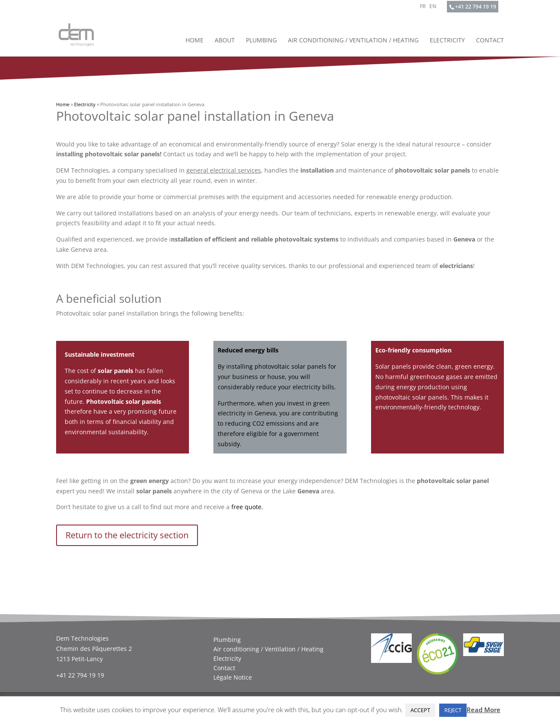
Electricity (447, 40)
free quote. (247, 507)
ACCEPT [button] (420, 710)
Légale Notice (232, 677)
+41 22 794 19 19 (475, 6)
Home (195, 40)
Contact (490, 40)
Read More (483, 709)
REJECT (452, 710)
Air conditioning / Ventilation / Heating (353, 40)
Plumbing (261, 40)
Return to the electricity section (127, 535)
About (225, 40)
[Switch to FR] (423, 8)
